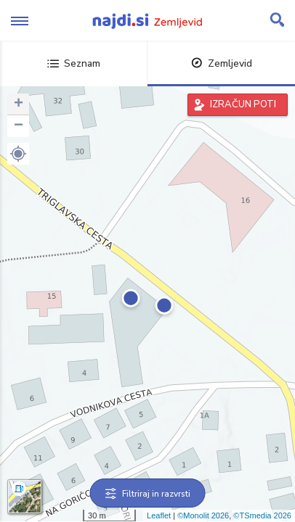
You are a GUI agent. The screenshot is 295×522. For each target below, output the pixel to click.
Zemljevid (221, 63)
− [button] (18, 126)
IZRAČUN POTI (243, 104)
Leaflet (159, 515)
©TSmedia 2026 (262, 515)
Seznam (73, 63)
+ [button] (18, 104)
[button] (18, 154)
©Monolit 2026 (203, 515)
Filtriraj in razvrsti (147, 494)
